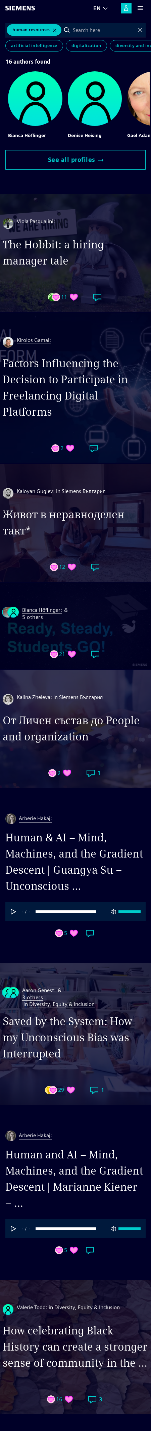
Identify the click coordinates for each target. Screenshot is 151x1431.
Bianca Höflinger (27, 135)
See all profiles (75, 159)
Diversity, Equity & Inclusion (62, 1004)
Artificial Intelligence (34, 45)
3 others (32, 998)
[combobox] (103, 30)
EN (97, 8)
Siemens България (84, 491)
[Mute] (113, 911)
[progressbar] (74, 911)
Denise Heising (85, 135)
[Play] (13, 911)
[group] (75, 911)
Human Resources (31, 29)
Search (66, 30)
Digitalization (86, 45)
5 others (32, 617)
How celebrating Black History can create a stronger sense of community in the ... (75, 1346)
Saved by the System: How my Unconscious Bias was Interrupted (67, 1037)
